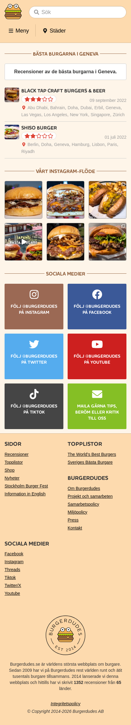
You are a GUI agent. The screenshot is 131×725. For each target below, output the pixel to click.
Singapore (100, 114)
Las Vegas (31, 114)
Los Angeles (55, 114)
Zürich (119, 114)
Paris (112, 144)
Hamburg (80, 144)
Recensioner (17, 454)
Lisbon (98, 144)
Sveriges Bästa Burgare (90, 462)
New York (79, 114)
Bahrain (57, 107)
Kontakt (75, 527)
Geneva (113, 107)
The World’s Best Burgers (92, 454)
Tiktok (10, 577)
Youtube (12, 593)
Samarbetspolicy (83, 503)
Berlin (32, 144)
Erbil (98, 107)
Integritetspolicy (65, 703)
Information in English (25, 493)
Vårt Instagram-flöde (65, 171)
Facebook (14, 553)
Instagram (14, 561)
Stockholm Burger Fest (26, 485)
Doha (73, 107)
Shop (10, 469)
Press (73, 519)
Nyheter (12, 477)
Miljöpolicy (77, 511)
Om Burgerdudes (84, 488)
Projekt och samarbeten (90, 496)
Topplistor (14, 462)
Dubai (86, 107)
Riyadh (28, 151)
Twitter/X (13, 585)
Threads (12, 569)
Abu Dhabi (37, 107)
